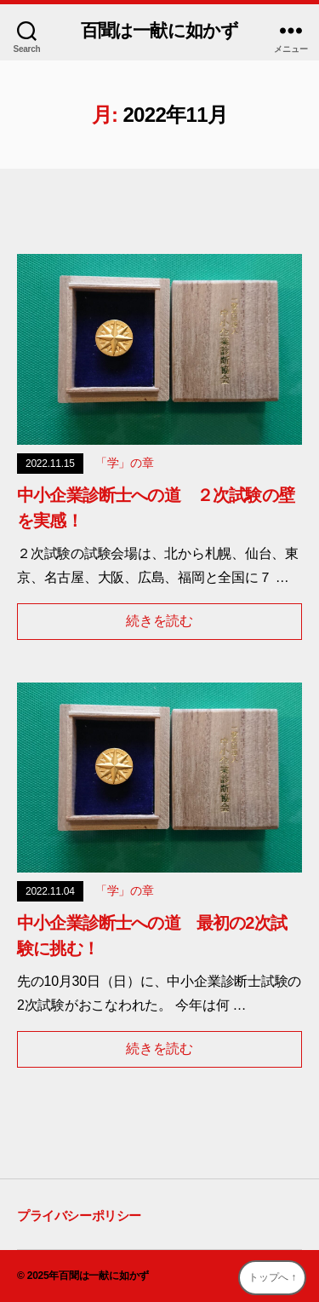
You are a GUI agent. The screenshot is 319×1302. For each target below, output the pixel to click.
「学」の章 (124, 463)
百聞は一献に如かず (159, 30)
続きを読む (159, 621)
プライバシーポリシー (79, 1215)
